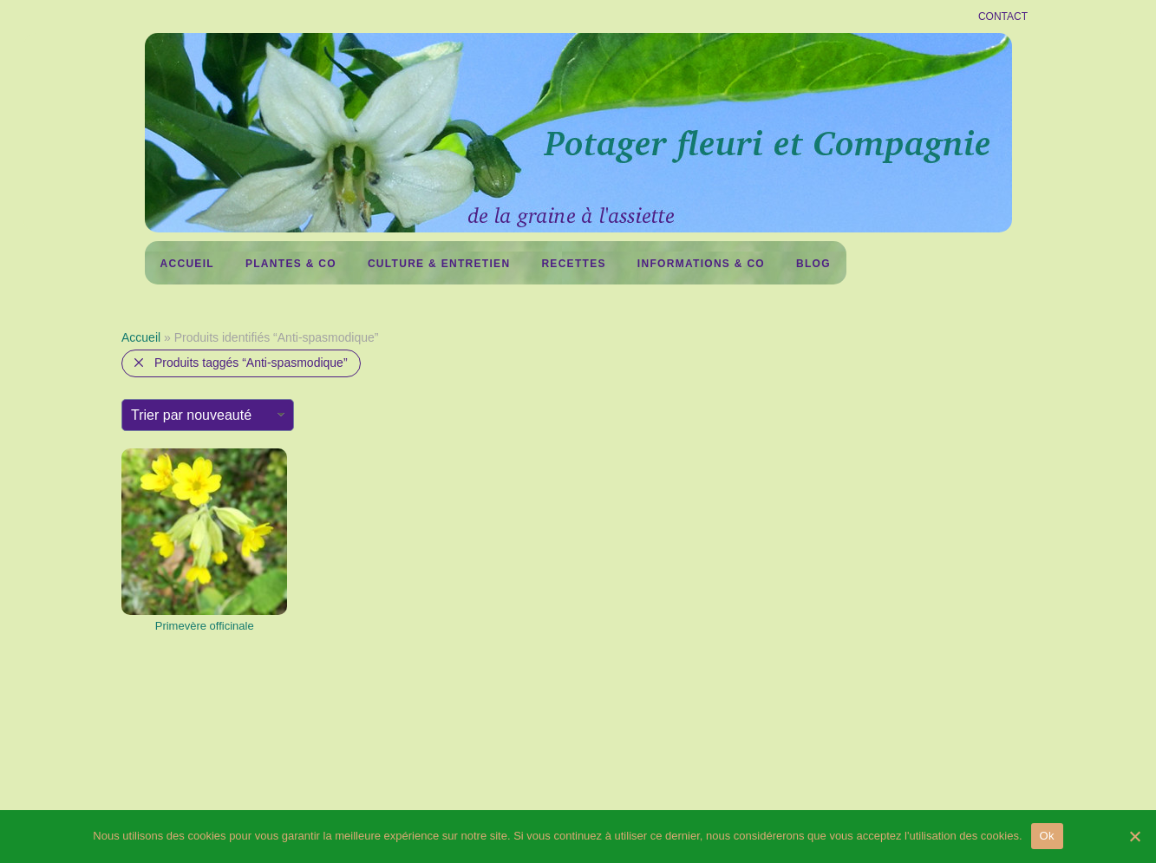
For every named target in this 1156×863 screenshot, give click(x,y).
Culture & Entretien (439, 264)
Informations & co (701, 264)
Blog (813, 264)
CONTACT (1003, 16)
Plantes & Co (290, 264)
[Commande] (207, 415)
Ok (1047, 835)
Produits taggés (251, 362)
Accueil (187, 264)
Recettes (573, 264)
